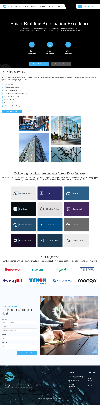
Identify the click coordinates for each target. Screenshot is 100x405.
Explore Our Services (39, 64)
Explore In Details (11, 111)
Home (10, 6)
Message (4, 342)
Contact (58, 6)
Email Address (6, 327)
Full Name (4, 319)
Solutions (33, 6)
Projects (25, 6)
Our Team (42, 6)
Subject (4, 334)
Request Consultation (27, 352)
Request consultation (61, 64)
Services (17, 6)
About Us (51, 6)
